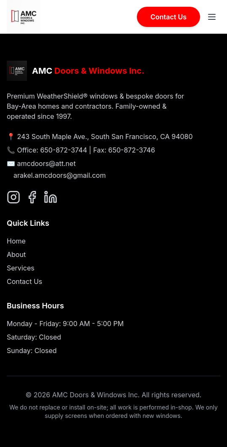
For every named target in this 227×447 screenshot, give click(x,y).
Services (21, 268)
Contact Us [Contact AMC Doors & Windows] (168, 17)
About (16, 254)
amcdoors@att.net (46, 163)
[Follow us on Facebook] (32, 197)
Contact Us (24, 281)
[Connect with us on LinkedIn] (50, 197)
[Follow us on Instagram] (13, 197)
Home (16, 241)
